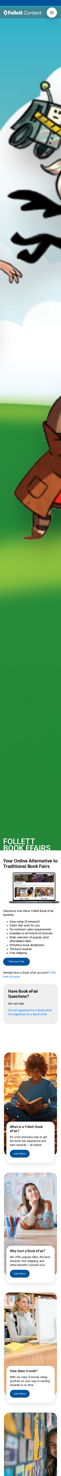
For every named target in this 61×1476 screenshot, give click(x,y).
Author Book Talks (39, 1384)
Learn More (20, 385)
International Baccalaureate (17, 1408)
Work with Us (10, 1456)
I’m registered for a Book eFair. (27, 246)
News (6, 1432)
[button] (52, 12)
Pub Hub (8, 1449)
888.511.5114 (30, 1470)
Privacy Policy (26, 1473)
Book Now (30, 1038)
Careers (7, 1425)
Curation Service (38, 1391)
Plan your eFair (16, 193)
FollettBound (10, 1391)
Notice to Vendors (45, 1473)
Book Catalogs (37, 1388)
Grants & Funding (12, 1395)
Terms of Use (9, 1473)
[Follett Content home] (22, 1336)
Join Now (37, 1357)
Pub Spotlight (10, 1453)
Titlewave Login (11, 1384)
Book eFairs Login (12, 1388)
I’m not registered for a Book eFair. (30, 242)
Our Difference (11, 1436)
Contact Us (9, 1429)
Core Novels (9, 1405)
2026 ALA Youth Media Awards (19, 1439)
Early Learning (10, 1412)
